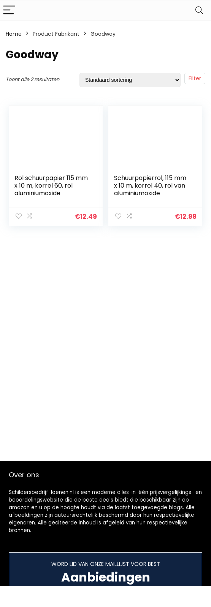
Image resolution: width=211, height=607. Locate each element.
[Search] (199, 10)
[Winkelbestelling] (130, 80)
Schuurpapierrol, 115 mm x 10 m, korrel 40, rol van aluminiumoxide (150, 186)
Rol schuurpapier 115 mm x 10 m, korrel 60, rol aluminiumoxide (51, 186)
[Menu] (9, 10)
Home (14, 34)
